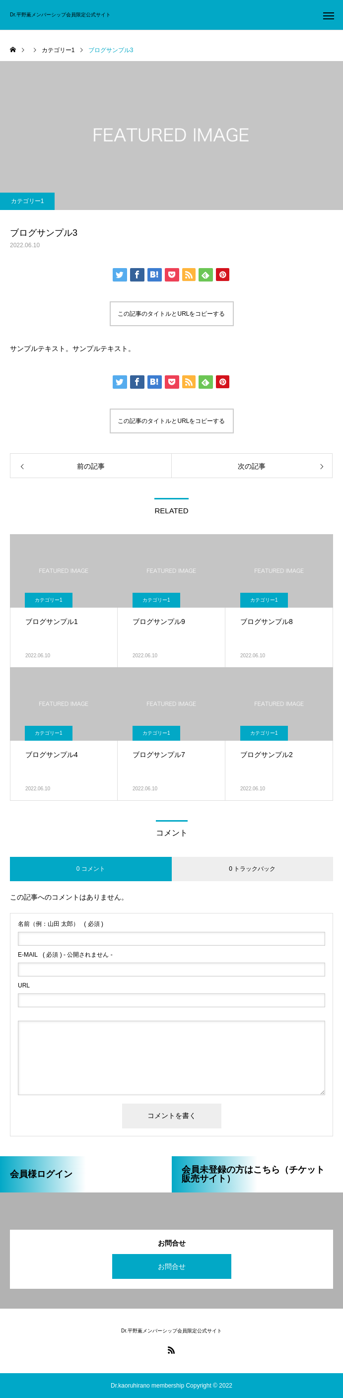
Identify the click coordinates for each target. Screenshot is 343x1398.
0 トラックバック (252, 868)
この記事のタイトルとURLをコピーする (171, 313)
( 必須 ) (60, 924)
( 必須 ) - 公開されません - (65, 955)
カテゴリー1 (27, 201)
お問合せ (172, 1266)
